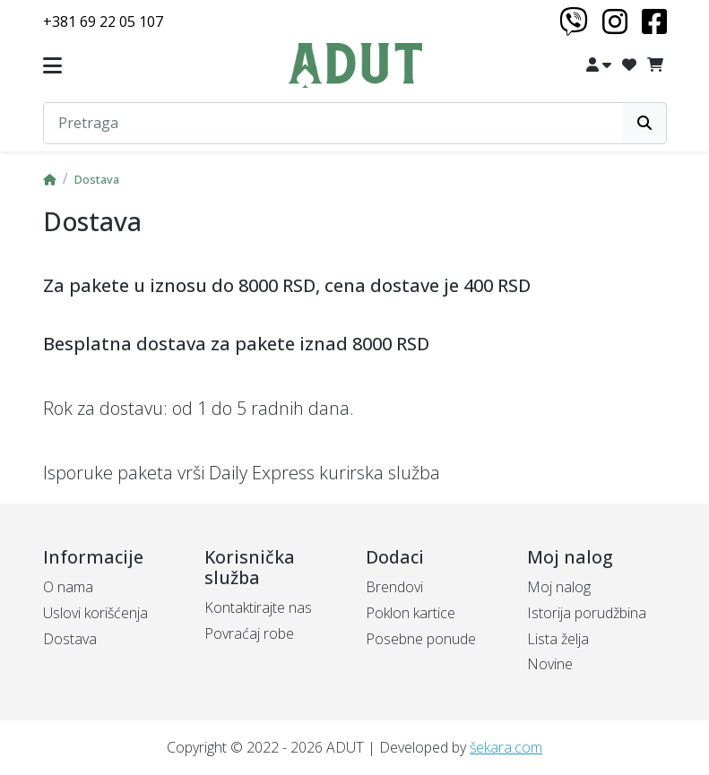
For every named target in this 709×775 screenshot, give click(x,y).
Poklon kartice (410, 613)
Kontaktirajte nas (258, 607)
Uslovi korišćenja (95, 613)
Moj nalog (559, 587)
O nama (68, 587)
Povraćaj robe (249, 633)
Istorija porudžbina (586, 613)
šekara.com (506, 747)
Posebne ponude (421, 639)
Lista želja (558, 639)
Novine (550, 664)
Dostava (96, 179)
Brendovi (394, 587)
